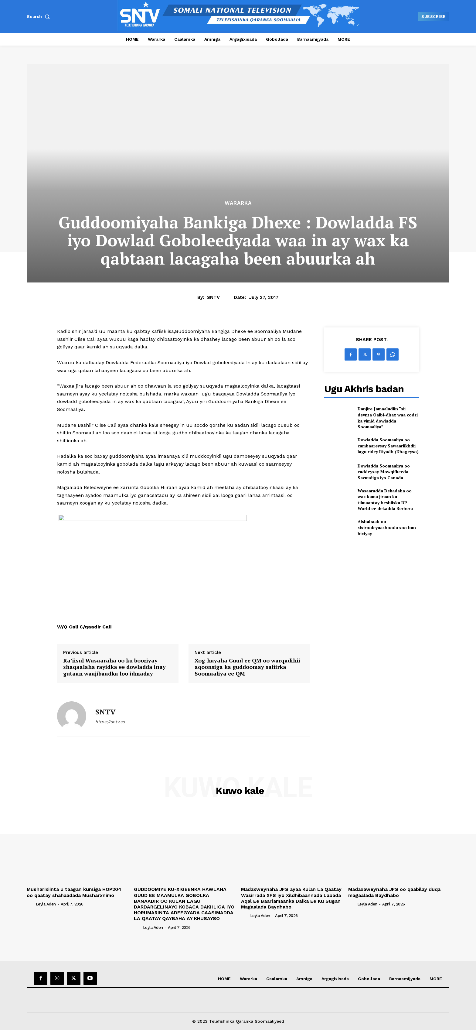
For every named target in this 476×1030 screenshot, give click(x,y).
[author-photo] (31, 904)
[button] (39, 16)
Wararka (238, 203)
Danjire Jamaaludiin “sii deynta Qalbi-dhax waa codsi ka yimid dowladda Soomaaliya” (388, 417)
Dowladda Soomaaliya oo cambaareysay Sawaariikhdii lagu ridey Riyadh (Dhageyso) (388, 445)
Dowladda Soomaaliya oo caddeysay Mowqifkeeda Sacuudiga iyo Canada (384, 472)
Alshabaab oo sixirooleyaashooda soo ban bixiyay (387, 527)
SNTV (213, 297)
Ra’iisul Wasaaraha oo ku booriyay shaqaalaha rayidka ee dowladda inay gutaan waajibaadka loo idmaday (114, 667)
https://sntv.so (110, 721)
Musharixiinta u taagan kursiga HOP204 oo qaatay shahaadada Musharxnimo (74, 892)
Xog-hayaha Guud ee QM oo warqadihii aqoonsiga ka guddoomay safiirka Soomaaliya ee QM (247, 667)
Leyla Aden (46, 904)
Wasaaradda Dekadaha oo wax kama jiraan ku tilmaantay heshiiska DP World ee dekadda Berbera (385, 500)
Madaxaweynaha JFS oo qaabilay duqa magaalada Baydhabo (394, 892)
